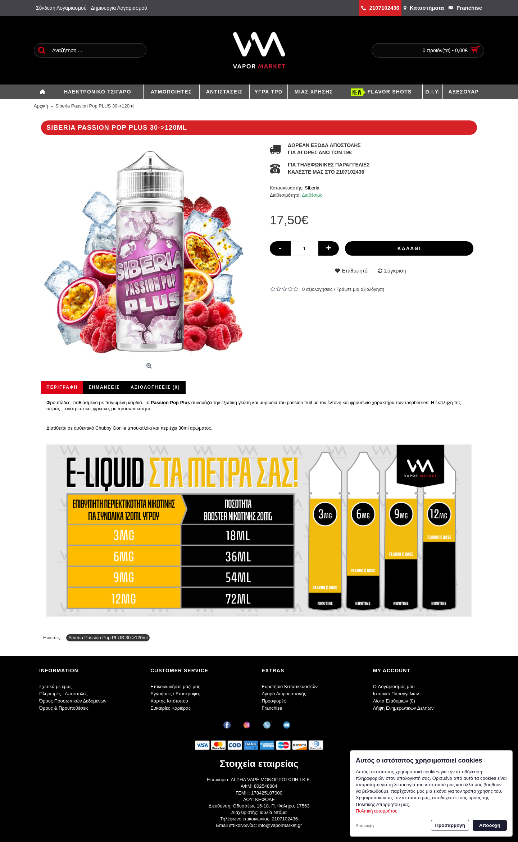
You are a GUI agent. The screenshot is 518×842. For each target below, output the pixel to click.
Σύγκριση (395, 270)
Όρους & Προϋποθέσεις (63, 708)
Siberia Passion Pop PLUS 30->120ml (107, 637)
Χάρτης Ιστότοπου (169, 701)
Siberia (312, 188)
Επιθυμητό (354, 270)
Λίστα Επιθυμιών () (394, 701)
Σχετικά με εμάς (55, 686)
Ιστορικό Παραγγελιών (396, 693)
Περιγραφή (62, 387)
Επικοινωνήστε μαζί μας (175, 686)
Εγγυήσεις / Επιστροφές (175, 693)
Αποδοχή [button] (489, 825)
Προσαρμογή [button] (450, 825)
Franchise (272, 708)
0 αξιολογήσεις (317, 289)
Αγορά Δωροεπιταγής (284, 693)
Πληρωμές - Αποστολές (63, 693)
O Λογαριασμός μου (394, 686)
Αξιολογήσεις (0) (155, 387)
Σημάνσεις (104, 387)
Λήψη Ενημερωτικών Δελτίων (403, 708)
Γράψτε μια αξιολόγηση (360, 289)
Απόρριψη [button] (365, 825)
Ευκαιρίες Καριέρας (170, 708)
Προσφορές (274, 701)
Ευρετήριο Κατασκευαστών (290, 686)
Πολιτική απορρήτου (376, 811)
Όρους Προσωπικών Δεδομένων (72, 701)
